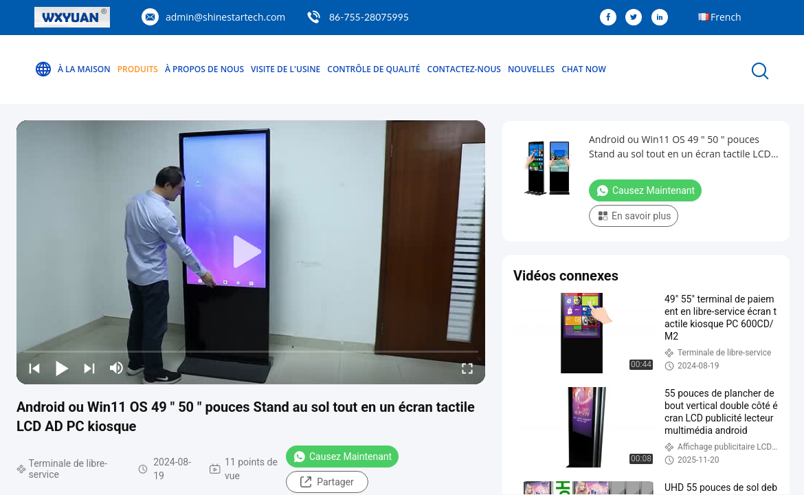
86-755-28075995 (369, 17)
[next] (89, 368)
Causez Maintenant (342, 456)
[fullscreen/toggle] (467, 368)
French (726, 16)
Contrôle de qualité (373, 69)
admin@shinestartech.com (225, 16)
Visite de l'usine (285, 69)
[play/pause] (62, 368)
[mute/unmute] (117, 368)
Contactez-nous (464, 69)
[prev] (34, 368)
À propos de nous (204, 69)
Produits (138, 69)
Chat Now (583, 69)
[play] (251, 252)
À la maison (72, 69)
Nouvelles (531, 69)
